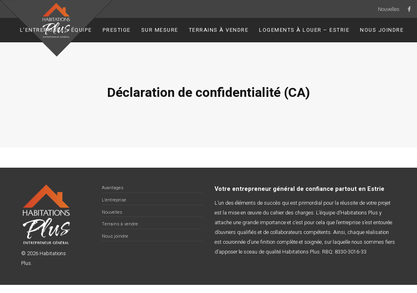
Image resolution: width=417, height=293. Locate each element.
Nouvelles (388, 9)
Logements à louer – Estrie (304, 30)
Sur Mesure (159, 30)
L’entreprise (40, 30)
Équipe (81, 30)
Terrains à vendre (219, 30)
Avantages (112, 187)
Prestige (117, 30)
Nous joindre (382, 30)
